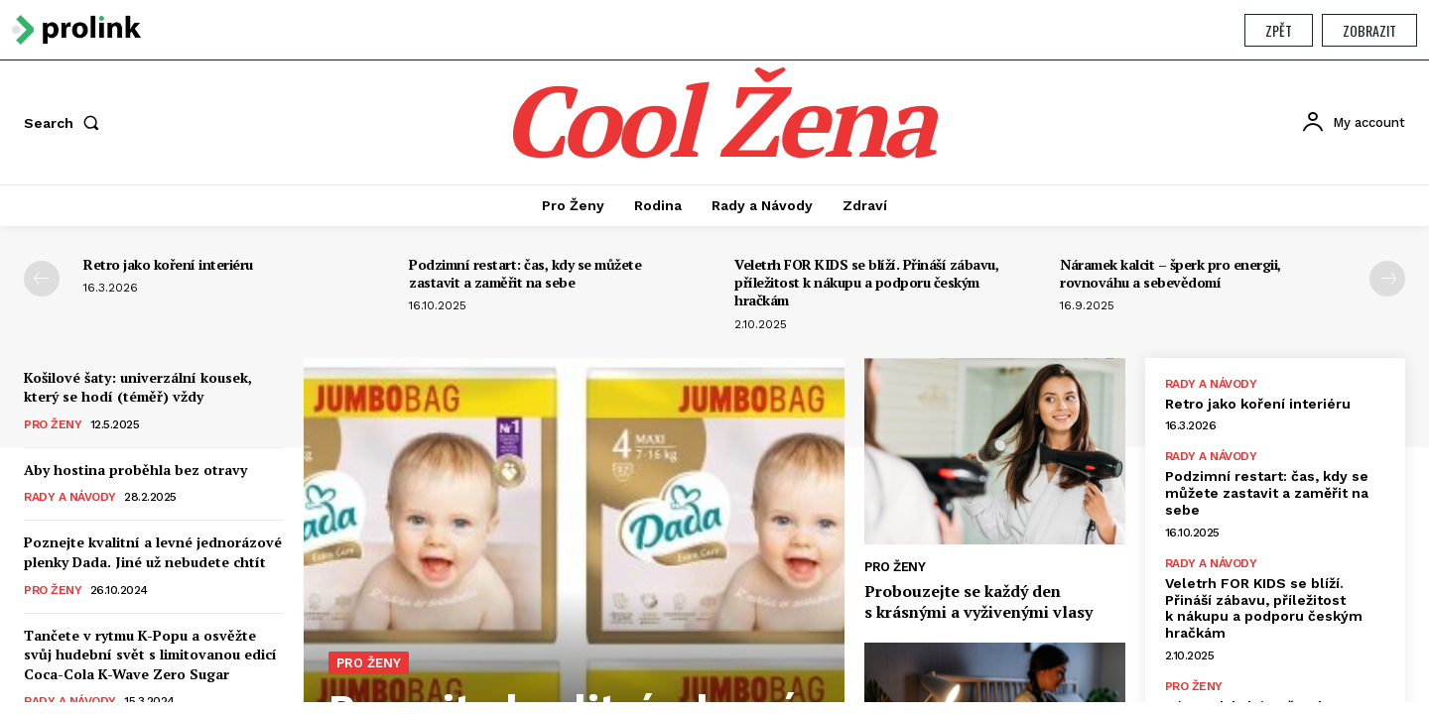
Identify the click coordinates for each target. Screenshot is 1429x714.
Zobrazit (1369, 30)
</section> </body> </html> (714, 381)
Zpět (1278, 30)
